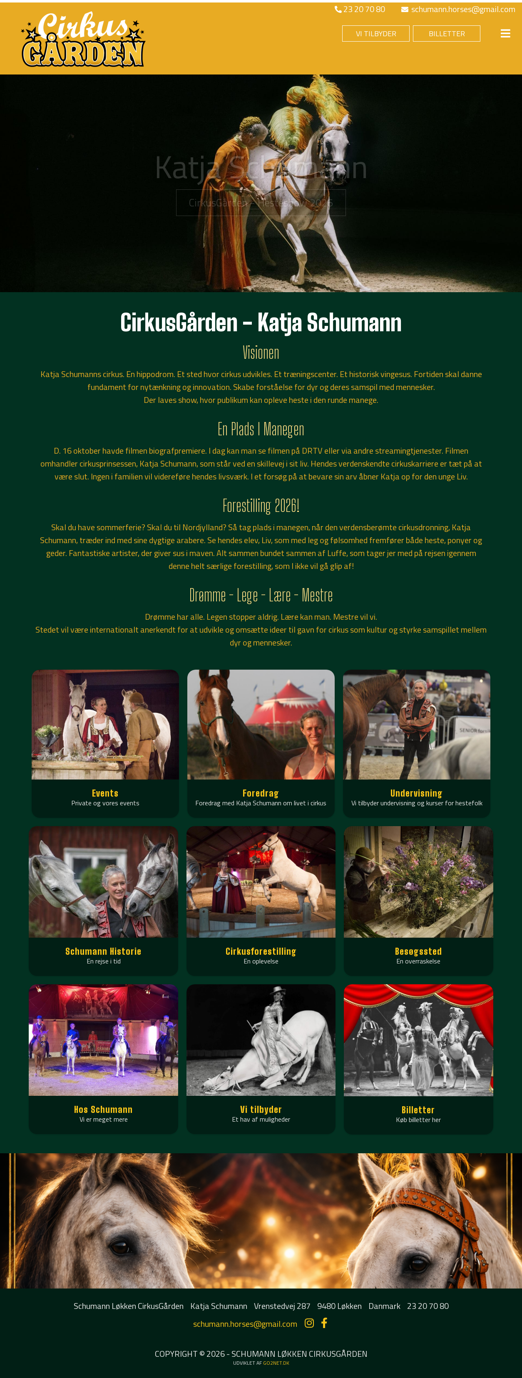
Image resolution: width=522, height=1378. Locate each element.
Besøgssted (418, 951)
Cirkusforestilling (261, 951)
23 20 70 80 (360, 8)
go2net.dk (276, 1363)
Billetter (418, 1110)
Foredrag (261, 793)
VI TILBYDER (376, 33)
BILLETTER (447, 33)
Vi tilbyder (261, 1109)
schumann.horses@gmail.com (458, 8)
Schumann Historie (103, 951)
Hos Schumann (103, 1109)
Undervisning (416, 793)
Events (105, 793)
